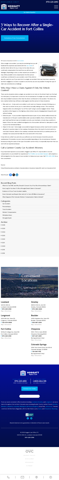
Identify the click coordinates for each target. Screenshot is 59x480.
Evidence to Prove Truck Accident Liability (15, 191)
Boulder (55, 404)
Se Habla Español (29, 12)
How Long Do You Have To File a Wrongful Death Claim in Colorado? (22, 188)
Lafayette (10, 406)
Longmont (49, 402)
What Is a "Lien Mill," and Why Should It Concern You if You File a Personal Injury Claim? (27, 185)
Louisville (16, 406)
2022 (3, 239)
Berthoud (30, 406)
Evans (40, 409)
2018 (3, 253)
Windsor (3, 406)
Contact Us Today (29, 388)
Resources (29, 462)
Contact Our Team (29, 288)
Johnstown (49, 406)
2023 (3, 235)
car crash (29, 65)
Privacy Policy (29, 455)
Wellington (23, 406)
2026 (3, 225)
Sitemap (29, 465)
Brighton (35, 406)
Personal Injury (7, 206)
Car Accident (20, 60)
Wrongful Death (7, 218)
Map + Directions (6, 311)
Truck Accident (7, 209)
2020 (3, 246)
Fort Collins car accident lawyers (38, 154)
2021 (3, 242)
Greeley (40, 402)
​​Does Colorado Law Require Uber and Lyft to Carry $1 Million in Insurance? (24, 194)
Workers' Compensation (9, 212)
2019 (3, 250)
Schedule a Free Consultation (14, 38)
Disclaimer (29, 459)
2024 (3, 232)
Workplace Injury (7, 215)
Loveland (34, 402)
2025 (3, 228)
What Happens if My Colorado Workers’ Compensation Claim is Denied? (23, 197)
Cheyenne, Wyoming (51, 409)
